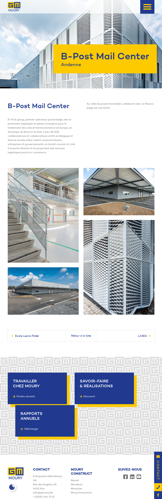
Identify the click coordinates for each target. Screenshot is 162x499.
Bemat (75, 447)
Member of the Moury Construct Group (27, 490)
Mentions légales (89, 492)
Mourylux (76, 455)
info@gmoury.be (43, 459)
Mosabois (76, 451)
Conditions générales (91, 488)
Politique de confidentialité (120, 488)
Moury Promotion (81, 459)
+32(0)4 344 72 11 (43, 463)
